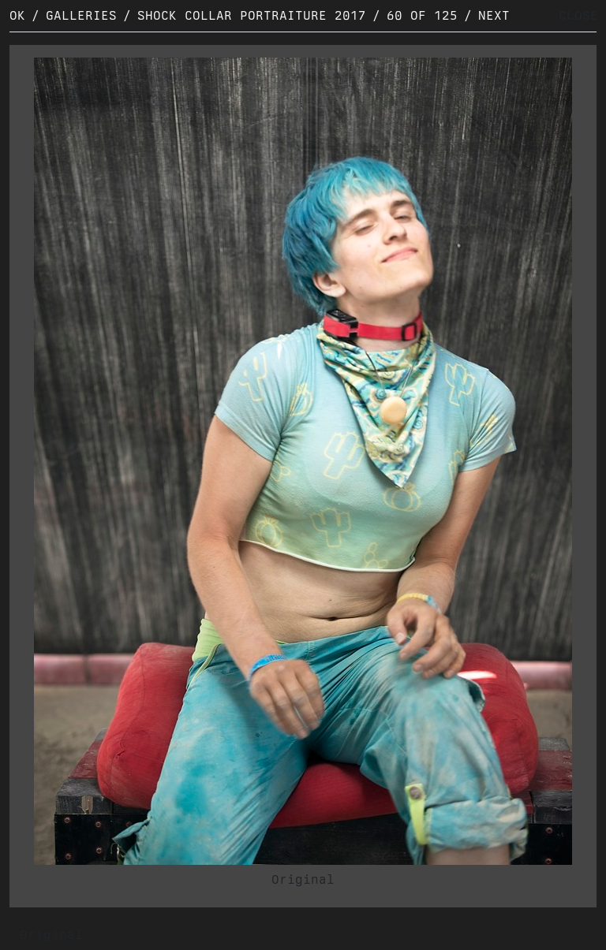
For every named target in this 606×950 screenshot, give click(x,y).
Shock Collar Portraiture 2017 (251, 15)
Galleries (81, 15)
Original (303, 879)
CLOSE (578, 15)
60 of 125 (422, 15)
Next (494, 15)
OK (17, 15)
